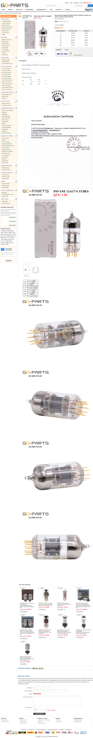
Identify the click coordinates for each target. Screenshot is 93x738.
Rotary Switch (5, 160)
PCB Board (4, 114)
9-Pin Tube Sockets (6, 78)
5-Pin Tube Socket (6, 70)
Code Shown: (29, 707)
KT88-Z (6, 232)
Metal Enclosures (5, 101)
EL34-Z (2, 241)
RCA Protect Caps (6, 153)
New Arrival (19, 9)
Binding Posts (5, 41)
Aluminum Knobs (6, 176)
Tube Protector (5, 119)
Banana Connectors (6, 28)
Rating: (31, 694)
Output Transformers (6, 125)
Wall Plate (4, 158)
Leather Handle (5, 242)
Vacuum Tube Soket (6, 66)
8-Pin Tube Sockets (6, 76)
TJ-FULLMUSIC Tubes (7, 63)
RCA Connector (5, 147)
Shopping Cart (88, 2)
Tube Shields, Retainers (7, 87)
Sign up (67, 2)
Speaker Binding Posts (7, 27)
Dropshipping (29, 9)
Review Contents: (28, 697)
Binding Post (9, 236)
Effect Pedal (4, 237)
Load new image (51, 710)
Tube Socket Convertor (7, 83)
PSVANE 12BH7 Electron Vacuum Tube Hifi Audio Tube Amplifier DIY (64, 604)
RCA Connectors (6, 25)
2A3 (13, 242)
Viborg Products (5, 19)
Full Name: (30, 688)
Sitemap (62, 729)
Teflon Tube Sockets (6, 89)
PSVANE (3, 244)
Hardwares (4, 192)
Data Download (41, 723)
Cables (3, 34)
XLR (14, 236)
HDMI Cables (5, 162)
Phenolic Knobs (5, 174)
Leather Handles (6, 183)
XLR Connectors (6, 51)
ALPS (12, 239)
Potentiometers (5, 43)
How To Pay (59, 721)
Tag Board (4, 112)
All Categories (79, 5)
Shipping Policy (77, 721)
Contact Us (59, 9)
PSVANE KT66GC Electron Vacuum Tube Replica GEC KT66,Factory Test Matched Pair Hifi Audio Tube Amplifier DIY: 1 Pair (27, 632)
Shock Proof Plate (6, 118)
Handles (3, 181)
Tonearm (4, 52)
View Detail (23, 611)
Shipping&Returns (41, 9)
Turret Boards (5, 49)
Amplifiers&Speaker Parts (7, 108)
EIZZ (14, 232)
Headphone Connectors (7, 151)
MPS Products (4, 199)
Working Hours (5, 721)
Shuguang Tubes (6, 59)
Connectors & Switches (7, 135)
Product (10, 9)
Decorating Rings (6, 116)
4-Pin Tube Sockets (6, 68)
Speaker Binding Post (7, 143)
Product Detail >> (12, 217)
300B (7, 244)
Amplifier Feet (8, 241)
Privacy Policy (23, 720)
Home (3, 9)
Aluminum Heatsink (6, 133)
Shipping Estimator (52, 729)
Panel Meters (5, 121)
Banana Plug (7, 239)
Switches (4, 140)
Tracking (67, 9)
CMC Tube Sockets (6, 81)
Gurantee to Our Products (44, 720)
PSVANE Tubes (17, 13)
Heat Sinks (4, 131)
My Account (76, 2)
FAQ (81, 2)
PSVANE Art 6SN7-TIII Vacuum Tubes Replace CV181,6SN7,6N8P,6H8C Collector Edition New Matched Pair (27, 605)
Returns (40, 721)
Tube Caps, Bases (6, 85)
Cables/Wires (5, 129)
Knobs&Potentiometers (7, 172)
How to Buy (22, 721)
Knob (2, 232)
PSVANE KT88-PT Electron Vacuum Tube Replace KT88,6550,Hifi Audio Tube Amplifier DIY (45, 631)
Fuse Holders (5, 157)
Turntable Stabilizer (6, 21)
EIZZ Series (4, 37)
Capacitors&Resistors (6, 165)
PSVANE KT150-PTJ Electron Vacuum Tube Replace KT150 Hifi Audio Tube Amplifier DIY (45, 604)
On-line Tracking (78, 720)
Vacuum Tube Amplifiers (7, 110)
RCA (4, 236)
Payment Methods (41, 729)
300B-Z (10, 232)
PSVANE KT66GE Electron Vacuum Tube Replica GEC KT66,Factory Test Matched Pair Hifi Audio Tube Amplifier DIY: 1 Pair (83, 605)
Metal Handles (5, 187)
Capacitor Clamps (6, 169)
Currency (58, 720)
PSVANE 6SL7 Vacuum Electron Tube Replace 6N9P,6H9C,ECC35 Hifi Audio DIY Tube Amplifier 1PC (83, 631)
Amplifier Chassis (6, 103)
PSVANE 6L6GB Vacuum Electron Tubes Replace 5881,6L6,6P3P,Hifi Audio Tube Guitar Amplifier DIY (27, 658)
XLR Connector (5, 32)
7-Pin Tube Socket (6, 74)
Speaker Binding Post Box (8, 145)
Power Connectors (6, 23)
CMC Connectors (6, 142)
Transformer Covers (6, 105)
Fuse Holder (5, 54)
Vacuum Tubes (8, 13)
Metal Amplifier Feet (6, 94)
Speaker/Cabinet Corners (8, 194)
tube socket (7, 234)
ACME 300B (10, 230)
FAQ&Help (68, 729)
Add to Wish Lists (78, 55)
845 (10, 242)
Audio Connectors (6, 203)
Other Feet (4, 98)
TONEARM (3, 230)
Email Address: (29, 691)
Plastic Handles (5, 185)
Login (71, 2)
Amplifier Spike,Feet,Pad (7, 92)
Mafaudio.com (5, 720)
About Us (24, 729)
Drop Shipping (23, 723)
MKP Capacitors (5, 167)
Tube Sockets (5, 47)
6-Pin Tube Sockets (6, 72)
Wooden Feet (5, 96)
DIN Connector (5, 30)
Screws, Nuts (5, 196)
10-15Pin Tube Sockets (7, 80)
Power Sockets (5, 138)
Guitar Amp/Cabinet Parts (7, 190)
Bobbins (4, 123)
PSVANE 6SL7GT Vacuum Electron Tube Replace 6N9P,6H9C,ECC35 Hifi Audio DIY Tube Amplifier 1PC (64, 631)
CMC (2, 234)
